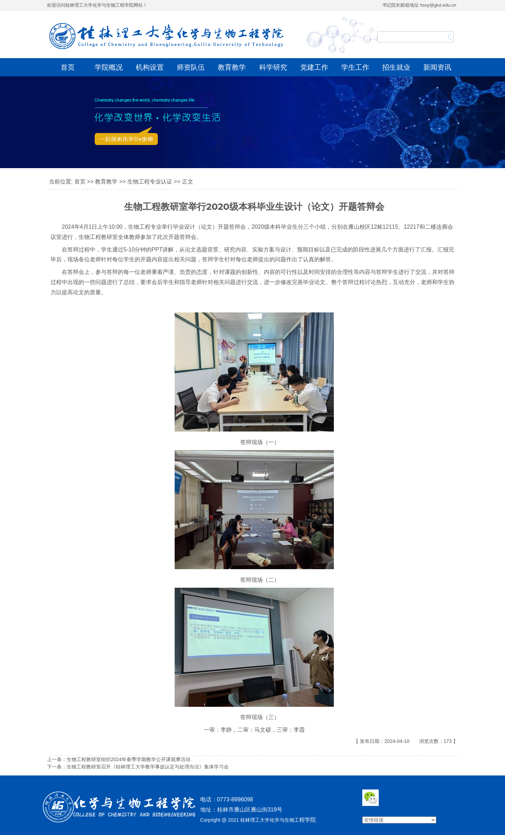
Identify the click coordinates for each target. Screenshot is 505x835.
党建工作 (314, 67)
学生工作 (355, 67)
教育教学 (232, 67)
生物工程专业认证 (149, 182)
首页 (68, 67)
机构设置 (150, 67)
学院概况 (109, 67)
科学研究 (273, 67)
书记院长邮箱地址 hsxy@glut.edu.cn (419, 5)
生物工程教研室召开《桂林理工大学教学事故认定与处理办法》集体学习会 (148, 767)
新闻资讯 (437, 67)
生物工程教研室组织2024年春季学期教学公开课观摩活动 (128, 759)
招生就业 (396, 67)
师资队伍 (191, 67)
